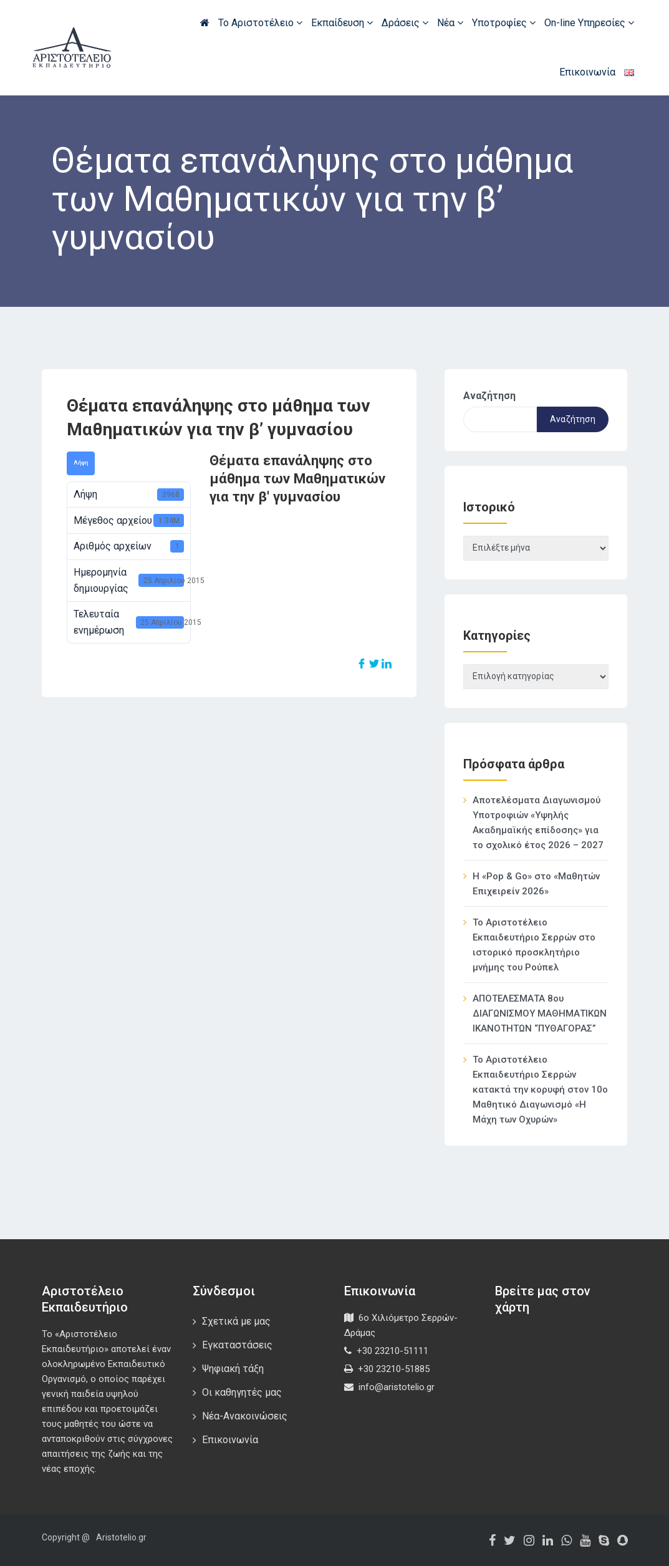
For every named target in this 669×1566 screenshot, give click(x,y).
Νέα (450, 23)
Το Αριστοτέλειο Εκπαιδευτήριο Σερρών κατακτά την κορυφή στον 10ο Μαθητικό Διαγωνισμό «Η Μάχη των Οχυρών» (540, 1089)
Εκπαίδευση (342, 23)
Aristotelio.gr (121, 1537)
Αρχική (204, 22)
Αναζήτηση (489, 396)
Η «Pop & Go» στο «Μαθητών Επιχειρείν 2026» (536, 884)
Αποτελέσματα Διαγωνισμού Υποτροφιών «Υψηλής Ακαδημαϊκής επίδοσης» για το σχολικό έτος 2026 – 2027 (538, 823)
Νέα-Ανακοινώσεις (244, 1416)
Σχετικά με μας (236, 1321)
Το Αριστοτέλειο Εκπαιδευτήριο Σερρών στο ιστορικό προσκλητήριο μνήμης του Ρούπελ (534, 945)
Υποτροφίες (504, 23)
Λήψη (81, 463)
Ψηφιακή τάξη (233, 1369)
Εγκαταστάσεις (237, 1345)
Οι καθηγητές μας (242, 1392)
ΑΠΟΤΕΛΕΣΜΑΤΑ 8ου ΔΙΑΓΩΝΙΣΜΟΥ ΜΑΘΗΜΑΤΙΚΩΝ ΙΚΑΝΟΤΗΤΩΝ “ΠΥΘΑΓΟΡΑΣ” (540, 1013)
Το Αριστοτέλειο (260, 23)
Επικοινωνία (587, 72)
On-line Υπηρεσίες (589, 23)
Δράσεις (405, 23)
